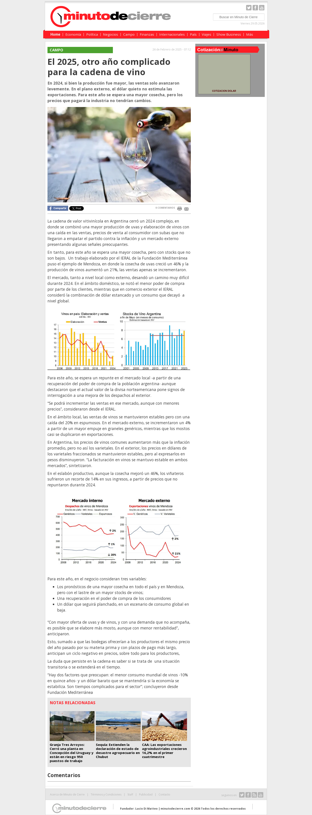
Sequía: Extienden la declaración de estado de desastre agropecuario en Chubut (118, 750)
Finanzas (147, 34)
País (193, 34)
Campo (129, 34)
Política (92, 34)
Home (55, 34)
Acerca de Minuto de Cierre (67, 794)
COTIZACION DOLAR (224, 91)
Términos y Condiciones (106, 794)
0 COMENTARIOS (165, 207)
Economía (73, 34)
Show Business (228, 34)
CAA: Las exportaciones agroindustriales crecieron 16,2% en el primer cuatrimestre (164, 750)
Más (249, 34)
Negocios (110, 34)
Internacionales (172, 34)
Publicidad (146, 794)
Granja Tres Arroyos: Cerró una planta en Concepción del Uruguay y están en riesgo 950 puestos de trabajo (71, 752)
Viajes (206, 34)
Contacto (164, 794)
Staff (130, 794)
